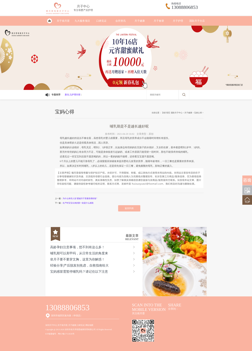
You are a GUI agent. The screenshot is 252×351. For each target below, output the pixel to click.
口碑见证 (101, 20)
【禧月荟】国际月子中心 (171, 113)
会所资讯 (120, 20)
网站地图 (89, 325)
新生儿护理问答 (73, 94)
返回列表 (129, 208)
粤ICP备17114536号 (66, 334)
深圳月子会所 (49, 21)
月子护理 (178, 20)
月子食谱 (159, 20)
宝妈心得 (198, 113)
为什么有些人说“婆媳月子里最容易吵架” (80, 198)
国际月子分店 (197, 20)
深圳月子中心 (51, 325)
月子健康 (140, 20)
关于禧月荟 (63, 20)
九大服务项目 (82, 20)
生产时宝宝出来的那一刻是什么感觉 (78, 203)
